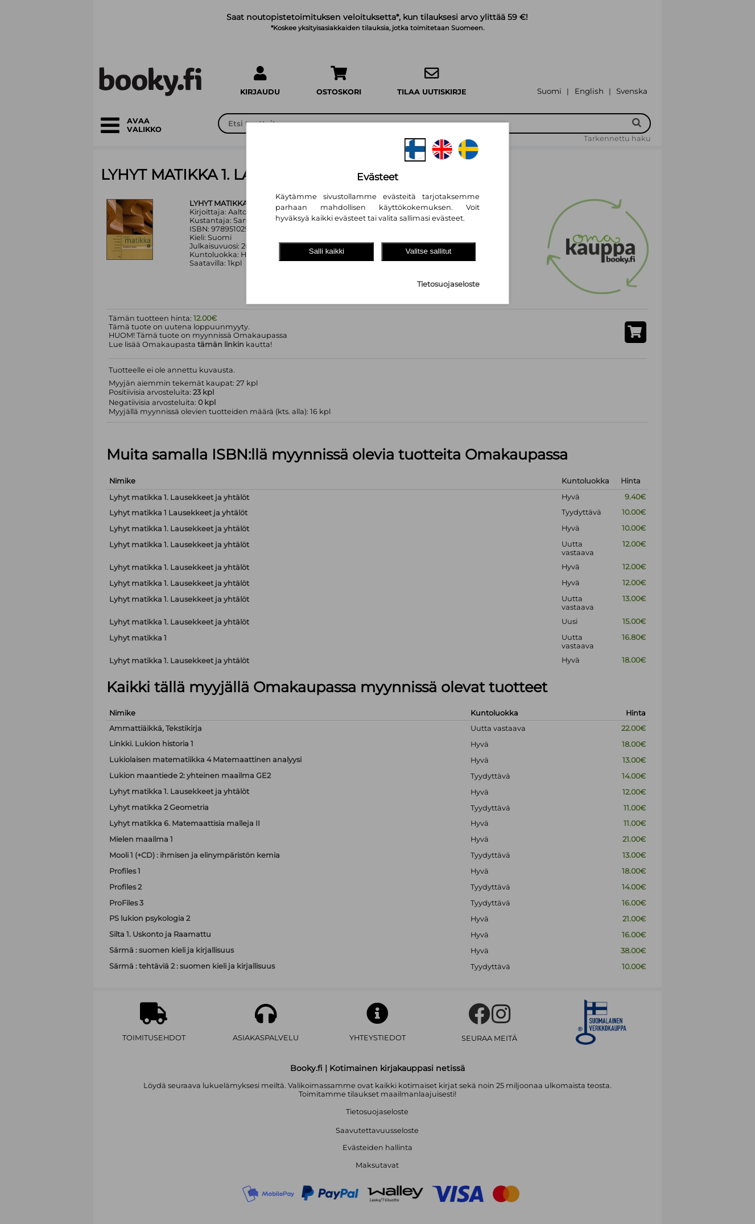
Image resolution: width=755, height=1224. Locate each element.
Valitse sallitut (429, 251)
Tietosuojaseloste (448, 284)
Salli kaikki (326, 251)
